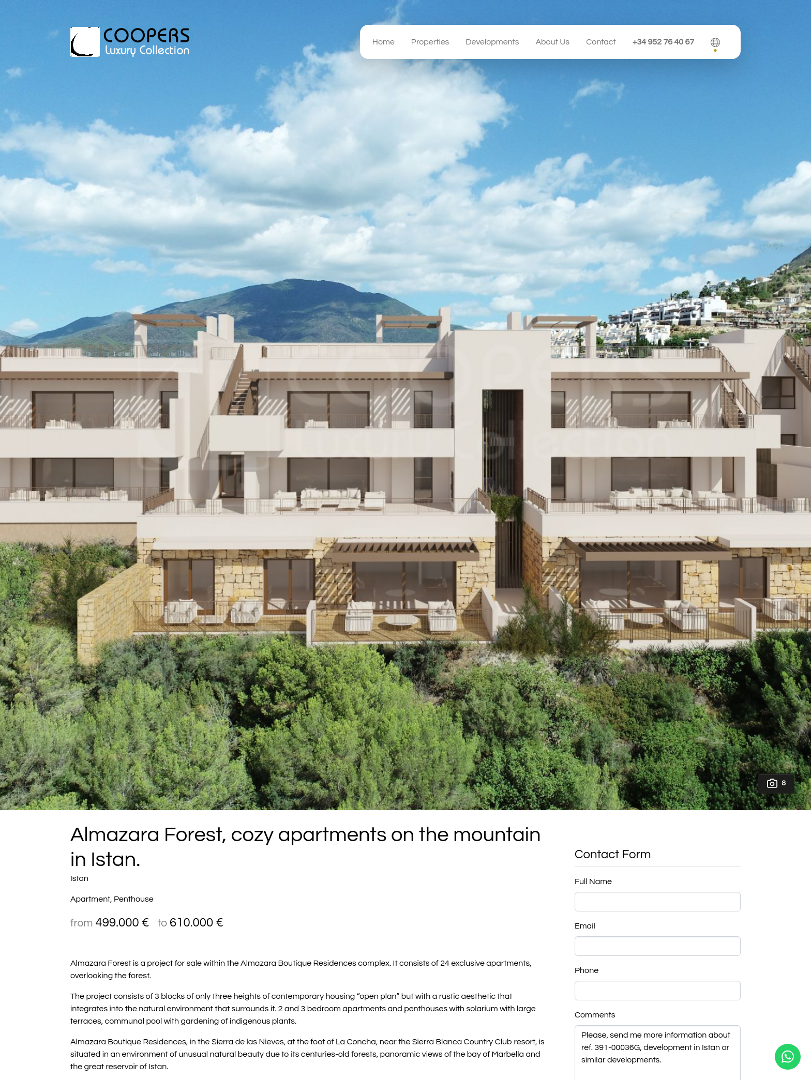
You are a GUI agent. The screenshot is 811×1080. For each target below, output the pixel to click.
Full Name (593, 881)
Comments (595, 1015)
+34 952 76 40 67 (663, 42)
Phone (586, 970)
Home (383, 42)
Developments (492, 42)
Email (585, 926)
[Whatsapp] (788, 1057)
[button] (715, 42)
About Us (552, 42)
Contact (600, 42)
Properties (430, 42)
